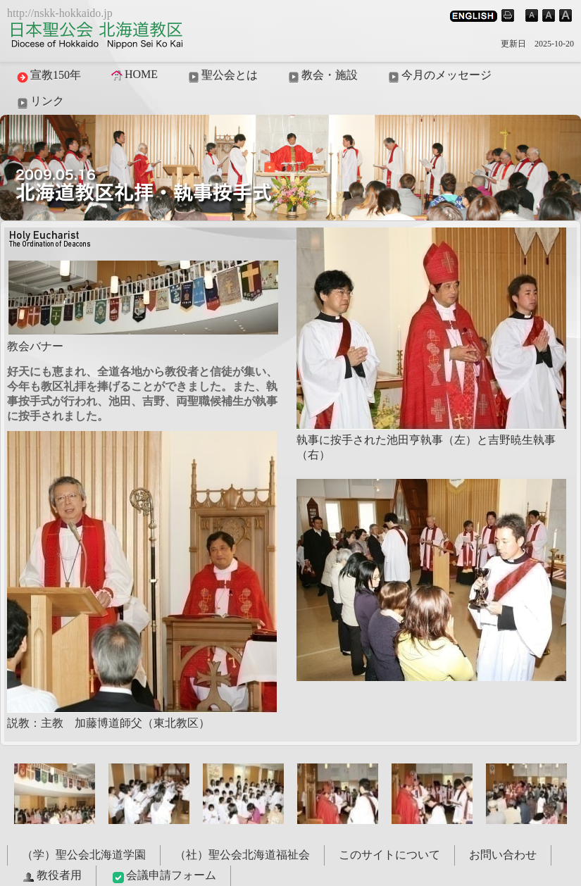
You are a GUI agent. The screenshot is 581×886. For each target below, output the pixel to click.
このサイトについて (389, 855)
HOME (133, 74)
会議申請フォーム (163, 876)
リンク (39, 102)
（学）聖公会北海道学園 (84, 855)
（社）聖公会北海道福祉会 (242, 855)
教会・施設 (322, 76)
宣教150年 (48, 76)
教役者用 (51, 876)
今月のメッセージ (439, 76)
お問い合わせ (503, 855)
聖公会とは (222, 76)
